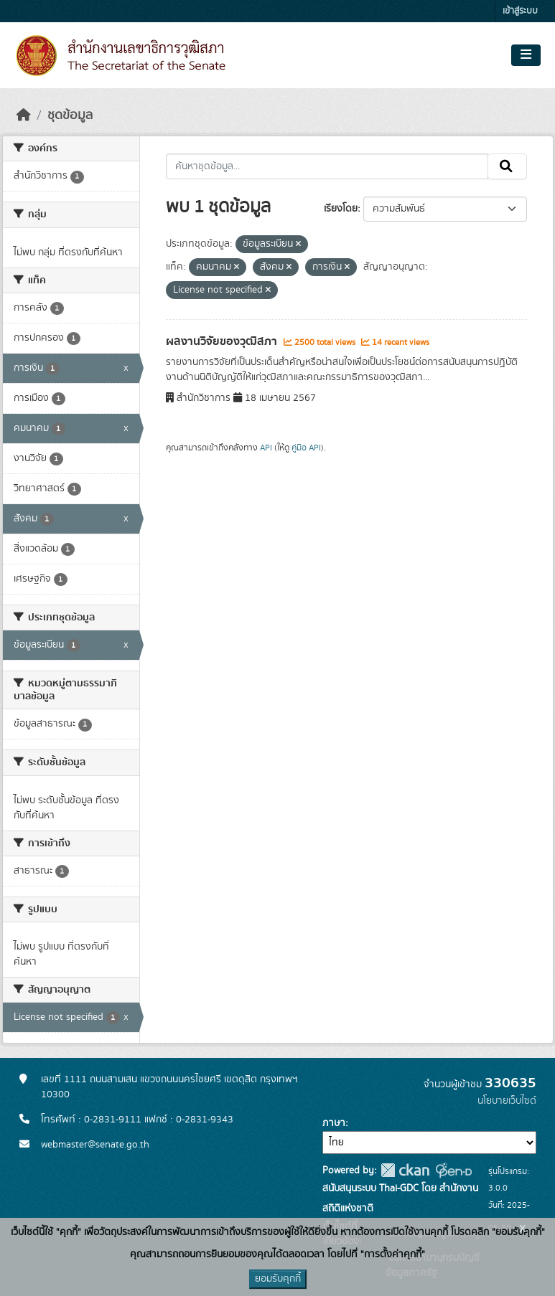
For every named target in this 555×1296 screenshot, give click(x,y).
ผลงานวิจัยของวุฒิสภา (223, 341)
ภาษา (333, 1123)
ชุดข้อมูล (70, 115)
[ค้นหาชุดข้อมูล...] (327, 166)
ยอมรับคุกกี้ (278, 1279)
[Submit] (507, 166)
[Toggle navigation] (526, 55)
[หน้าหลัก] (24, 115)
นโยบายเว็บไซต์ (506, 1101)
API (266, 447)
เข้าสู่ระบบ (520, 11)
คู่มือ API (306, 447)
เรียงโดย (341, 209)
